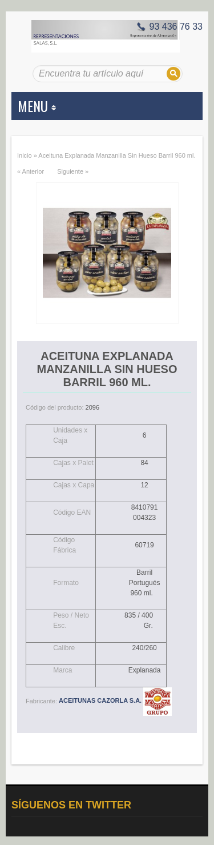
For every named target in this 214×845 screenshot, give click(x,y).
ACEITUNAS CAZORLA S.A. (115, 700)
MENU (37, 105)
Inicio (24, 155)
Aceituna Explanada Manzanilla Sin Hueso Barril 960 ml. (116, 155)
